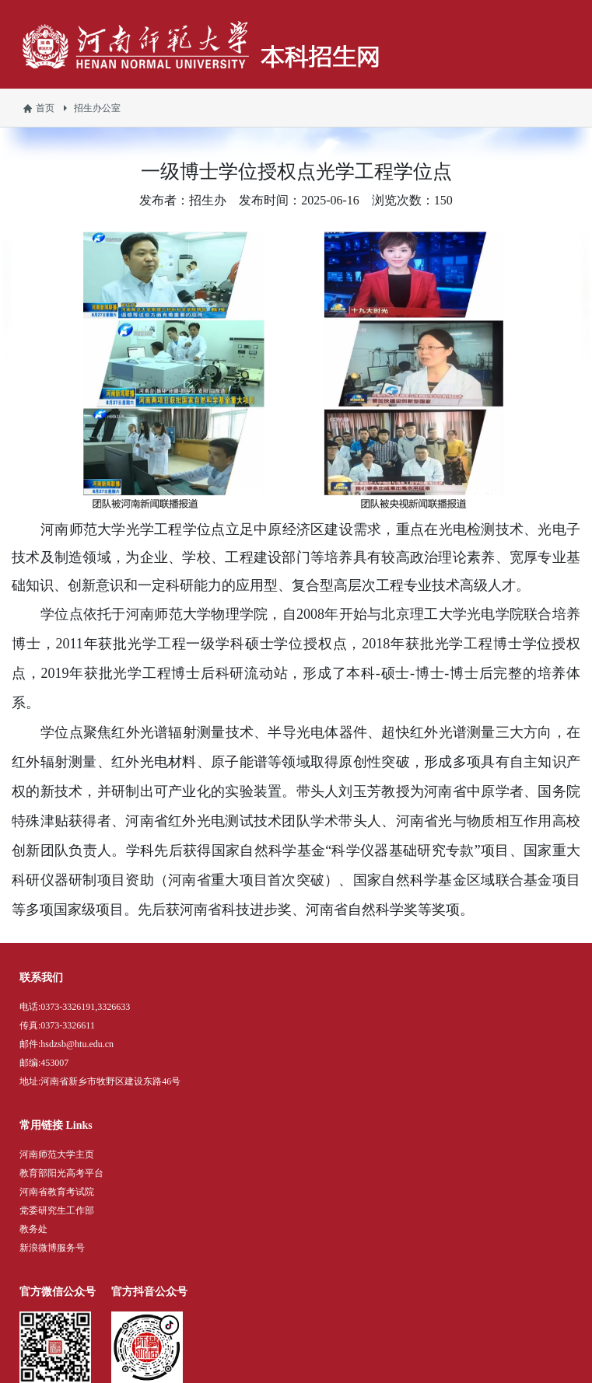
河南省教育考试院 (56, 1191)
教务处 (33, 1229)
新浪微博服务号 (52, 1247)
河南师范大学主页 (56, 1154)
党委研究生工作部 (56, 1210)
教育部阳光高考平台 (61, 1173)
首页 (45, 108)
